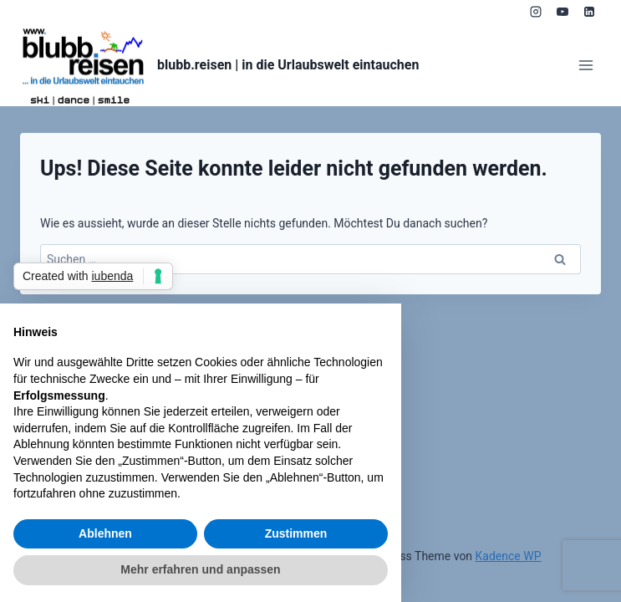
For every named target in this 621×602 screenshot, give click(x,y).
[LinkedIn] (589, 11)
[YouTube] (562, 11)
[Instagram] (535, 11)
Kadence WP (509, 556)
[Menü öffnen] (585, 65)
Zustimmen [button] (296, 533)
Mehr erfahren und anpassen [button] (200, 569)
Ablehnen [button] (105, 533)
